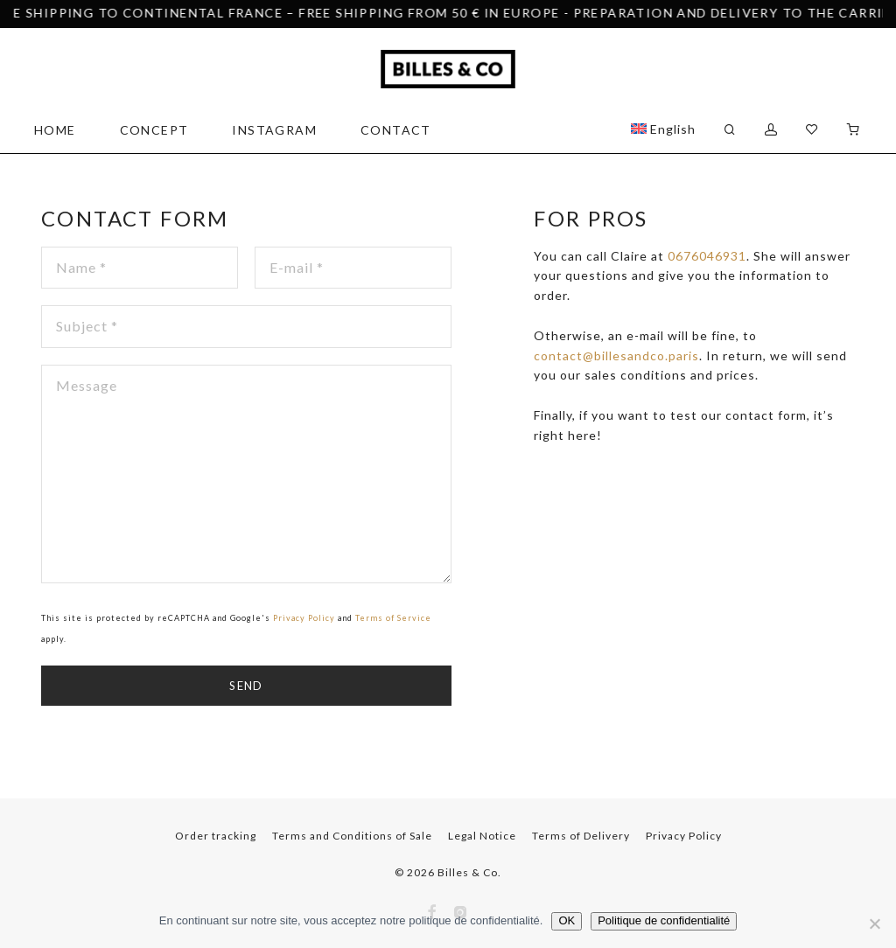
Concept (154, 129)
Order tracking (215, 835)
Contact (395, 129)
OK (566, 920)
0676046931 (707, 255)
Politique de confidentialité (664, 920)
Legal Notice (482, 835)
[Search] (730, 129)
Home (55, 129)
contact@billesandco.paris (616, 355)
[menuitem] (663, 129)
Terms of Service (393, 618)
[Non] (874, 923)
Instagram (274, 129)
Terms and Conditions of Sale (352, 835)
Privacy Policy (304, 618)
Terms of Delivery (581, 835)
